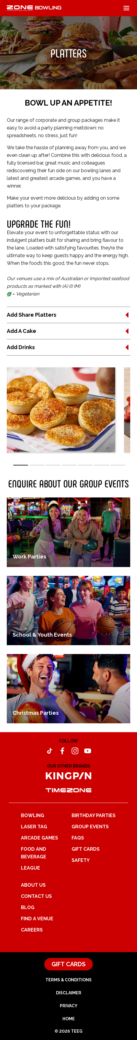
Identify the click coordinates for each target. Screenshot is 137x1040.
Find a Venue (37, 918)
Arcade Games (39, 838)
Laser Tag (34, 826)
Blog (27, 907)
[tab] (20, 465)
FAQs (78, 838)
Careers (32, 930)
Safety (81, 860)
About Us (33, 885)
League (30, 868)
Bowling (32, 815)
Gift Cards (86, 849)
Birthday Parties (93, 815)
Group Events (90, 826)
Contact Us (36, 896)
